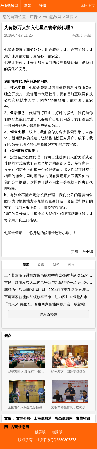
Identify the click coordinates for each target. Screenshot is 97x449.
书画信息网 (64, 418)
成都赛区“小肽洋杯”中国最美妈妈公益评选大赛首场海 (44, 372)
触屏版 (40, 432)
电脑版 (56, 432)
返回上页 (87, 6)
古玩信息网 (20, 427)
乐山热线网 (9, 6)
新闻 (27, 6)
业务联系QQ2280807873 (56, 440)
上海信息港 (43, 418)
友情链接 (23, 418)
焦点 (7, 335)
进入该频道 (48, 314)
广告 (34, 16)
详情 (42, 6)
